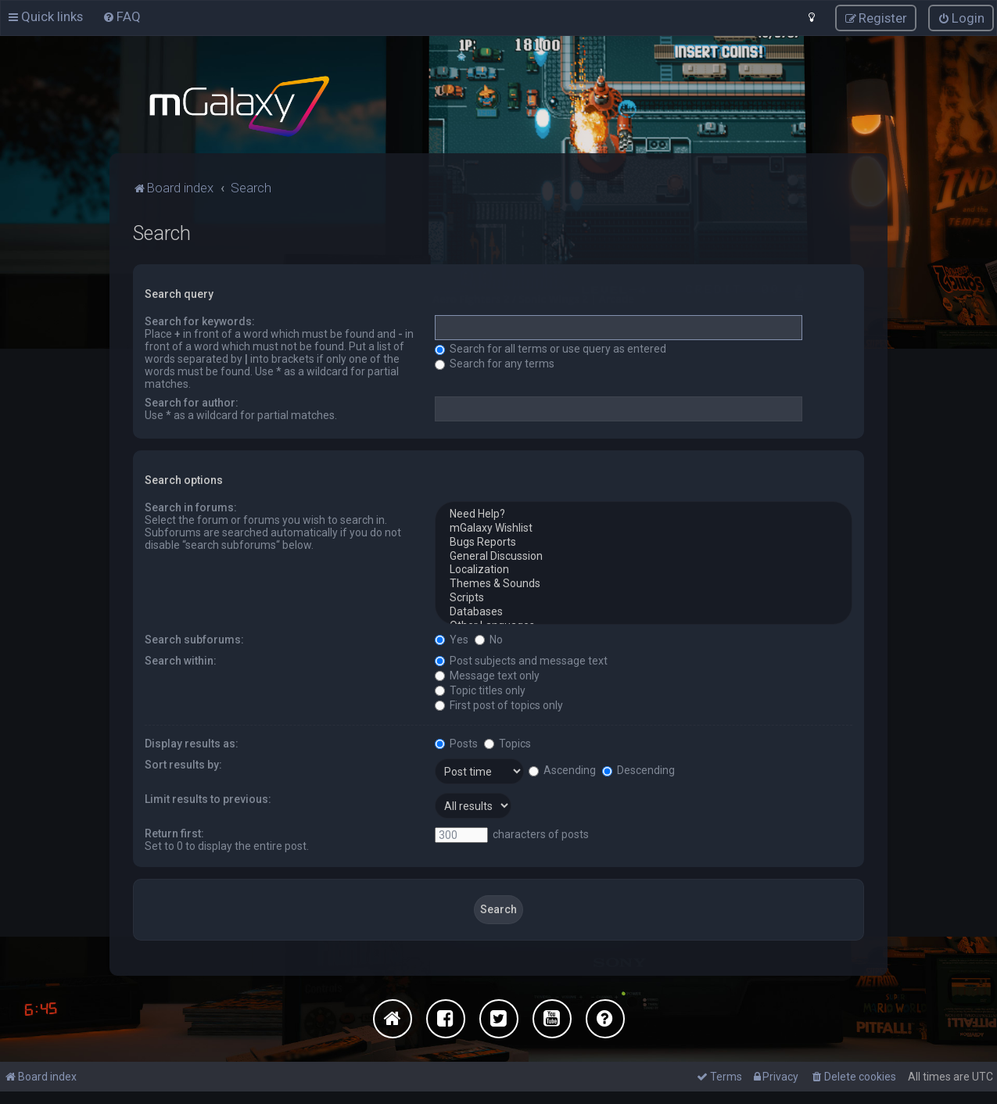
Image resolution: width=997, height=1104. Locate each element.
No (489, 638)
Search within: (181, 659)
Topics (507, 742)
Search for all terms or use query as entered (550, 348)
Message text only (487, 674)
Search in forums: (191, 506)
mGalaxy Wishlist (643, 528)
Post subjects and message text (521, 659)
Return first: (174, 832)
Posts (456, 742)
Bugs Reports (643, 542)
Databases (643, 611)
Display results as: (191, 742)
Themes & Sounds (643, 583)
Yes (451, 638)
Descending (638, 769)
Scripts (643, 597)
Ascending (562, 769)
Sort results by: (183, 763)
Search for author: (191, 402)
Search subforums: (194, 638)
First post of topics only (499, 703)
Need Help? (643, 514)
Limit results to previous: (208, 797)
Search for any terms (494, 363)
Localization (643, 569)
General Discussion (643, 555)
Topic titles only (480, 689)
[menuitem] (122, 16)
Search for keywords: (200, 320)
